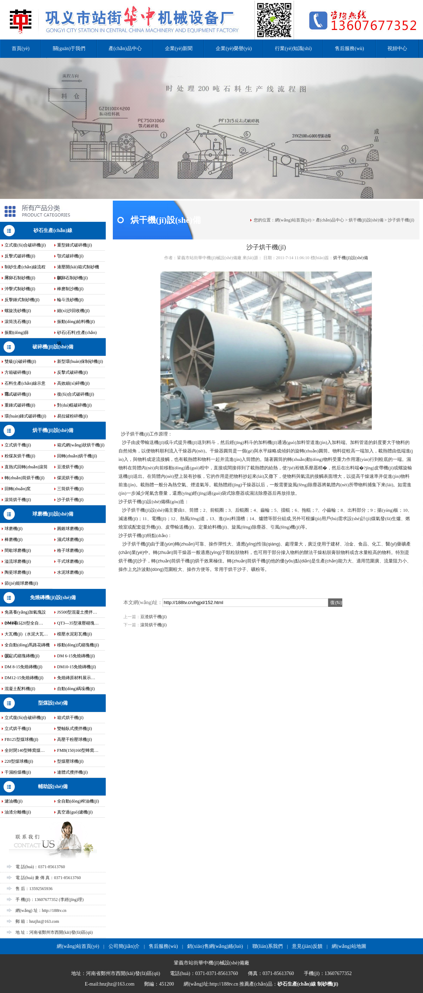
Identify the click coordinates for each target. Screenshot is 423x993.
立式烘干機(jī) (18, 445)
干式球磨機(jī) (70, 561)
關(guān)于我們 (69, 48)
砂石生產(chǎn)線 (52, 230)
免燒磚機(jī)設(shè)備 (53, 597)
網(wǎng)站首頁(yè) (293, 220)
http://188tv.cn (54, 910)
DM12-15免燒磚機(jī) (24, 677)
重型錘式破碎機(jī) (74, 245)
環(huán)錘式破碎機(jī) (25, 416)
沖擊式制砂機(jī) (20, 288)
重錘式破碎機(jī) (20, 405)
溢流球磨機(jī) (18, 561)
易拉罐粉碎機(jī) (72, 416)
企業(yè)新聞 (179, 48)
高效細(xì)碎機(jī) (73, 383)
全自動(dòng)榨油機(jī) (78, 801)
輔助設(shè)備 (53, 786)
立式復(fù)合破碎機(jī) (25, 245)
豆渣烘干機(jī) (70, 466)
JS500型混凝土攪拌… (77, 612)
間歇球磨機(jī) (18, 550)
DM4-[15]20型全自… (24, 623)
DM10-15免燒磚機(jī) (76, 666)
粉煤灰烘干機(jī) (20, 455)
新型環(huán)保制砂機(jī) (80, 361)
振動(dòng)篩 (17, 332)
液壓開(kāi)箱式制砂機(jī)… (78, 268)
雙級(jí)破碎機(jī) (20, 361)
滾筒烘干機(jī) (18, 499)
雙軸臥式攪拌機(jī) (74, 728)
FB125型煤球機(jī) (21, 739)
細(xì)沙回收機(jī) (73, 310)
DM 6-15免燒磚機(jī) (76, 655)
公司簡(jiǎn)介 (124, 946)
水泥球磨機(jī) (70, 572)
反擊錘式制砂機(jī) (22, 299)
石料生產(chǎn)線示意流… (25, 385)
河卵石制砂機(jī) (20, 277)
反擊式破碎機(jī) (20, 256)
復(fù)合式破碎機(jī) (75, 394)
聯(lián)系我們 (267, 946)
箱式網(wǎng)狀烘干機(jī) (80, 445)
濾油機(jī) (14, 801)
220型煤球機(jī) (19, 761)
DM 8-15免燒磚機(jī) (23, 666)
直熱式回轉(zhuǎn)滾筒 (26, 466)
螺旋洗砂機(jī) (18, 310)
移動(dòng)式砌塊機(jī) (78, 644)
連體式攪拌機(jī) (72, 772)
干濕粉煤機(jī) (18, 772)
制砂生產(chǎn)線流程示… (25, 268)
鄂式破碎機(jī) (18, 394)
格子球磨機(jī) (70, 550)
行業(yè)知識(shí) (293, 48)
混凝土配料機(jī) (20, 688)
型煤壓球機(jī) (70, 761)
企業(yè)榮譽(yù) (234, 48)
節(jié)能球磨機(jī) (21, 583)
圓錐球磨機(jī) (70, 528)
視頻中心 (397, 48)
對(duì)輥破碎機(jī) (74, 405)
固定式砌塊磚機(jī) (22, 655)
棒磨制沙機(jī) (70, 288)
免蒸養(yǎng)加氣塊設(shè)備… (25, 613)
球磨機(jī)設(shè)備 (53, 514)
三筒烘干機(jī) (70, 488)
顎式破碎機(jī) (70, 256)
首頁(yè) (21, 48)
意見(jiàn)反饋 (307, 946)
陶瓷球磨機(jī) (18, 572)
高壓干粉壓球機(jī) (74, 739)
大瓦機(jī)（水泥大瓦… (26, 634)
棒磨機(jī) (14, 539)
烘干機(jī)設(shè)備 (53, 430)
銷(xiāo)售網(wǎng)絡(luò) (215, 946)
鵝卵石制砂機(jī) (72, 277)
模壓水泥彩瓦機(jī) (74, 634)
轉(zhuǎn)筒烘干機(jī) (24, 477)
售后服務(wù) (349, 48)
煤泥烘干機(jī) (70, 477)
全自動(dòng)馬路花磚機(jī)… (27, 646)
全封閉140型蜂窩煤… (25, 750)
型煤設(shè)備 (53, 703)
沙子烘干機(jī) (70, 499)
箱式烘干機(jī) (70, 717)
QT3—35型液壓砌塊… (78, 623)
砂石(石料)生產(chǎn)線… (77, 334)
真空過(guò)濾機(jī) (75, 812)
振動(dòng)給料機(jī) (76, 321)
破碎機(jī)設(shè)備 (53, 346)
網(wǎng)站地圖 (349, 946)
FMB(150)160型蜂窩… (77, 750)
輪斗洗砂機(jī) (70, 299)
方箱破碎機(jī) (18, 372)
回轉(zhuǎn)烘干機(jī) (77, 455)
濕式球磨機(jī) (70, 539)
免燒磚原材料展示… (76, 677)
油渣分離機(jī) (18, 812)
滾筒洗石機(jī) (18, 321)
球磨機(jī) (14, 528)
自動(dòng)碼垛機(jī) (76, 688)
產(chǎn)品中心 (125, 48)
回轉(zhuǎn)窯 (18, 488)
